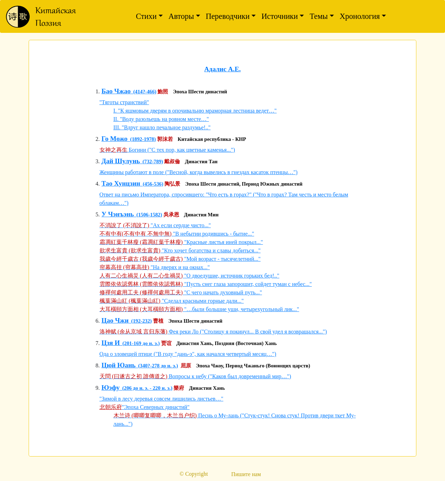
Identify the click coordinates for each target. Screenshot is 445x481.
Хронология (360, 16)
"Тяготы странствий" (124, 102)
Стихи (146, 16)
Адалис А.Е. (222, 69)
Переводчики (228, 16)
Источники (279, 16)
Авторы (181, 16)
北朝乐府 (111, 407)
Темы (318, 16)
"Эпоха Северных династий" (156, 407)
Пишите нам (246, 474)
